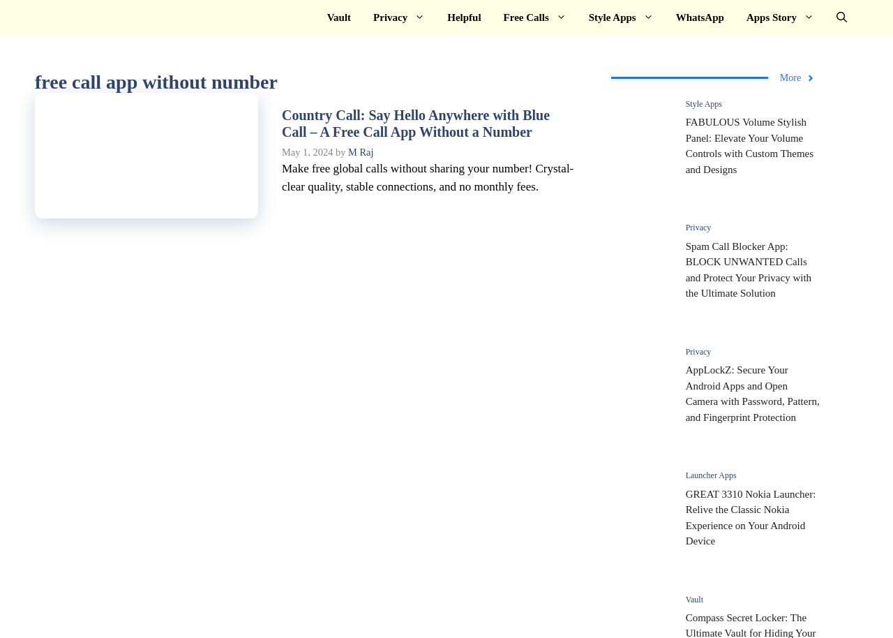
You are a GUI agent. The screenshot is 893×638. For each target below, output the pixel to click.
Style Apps (627, 18)
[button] (841, 18)
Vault (339, 17)
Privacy (404, 18)
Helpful (464, 17)
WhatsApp (700, 17)
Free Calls (541, 18)
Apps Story (785, 18)
